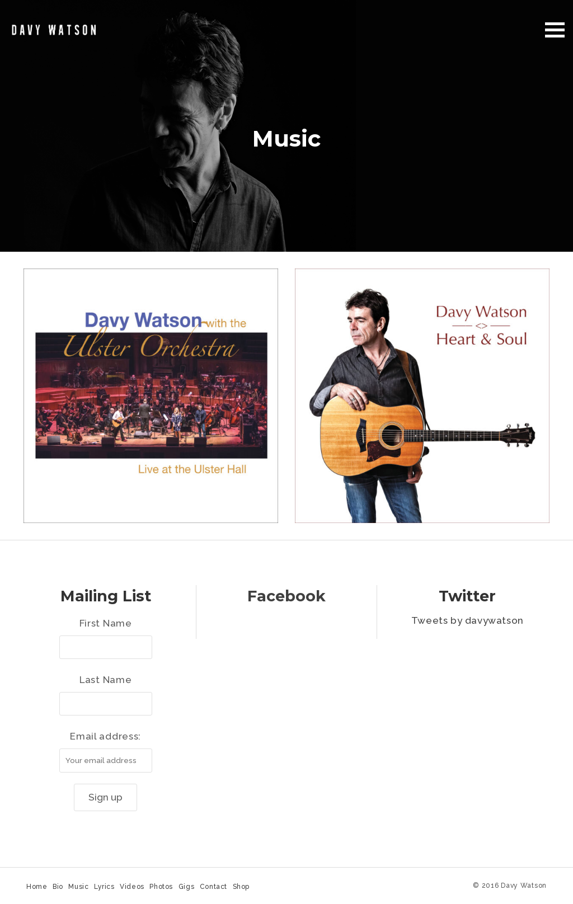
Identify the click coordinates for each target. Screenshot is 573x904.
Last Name (105, 679)
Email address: (105, 736)
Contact (213, 887)
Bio (58, 887)
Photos (161, 887)
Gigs (186, 887)
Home (36, 887)
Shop (241, 887)
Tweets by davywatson (467, 620)
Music (78, 887)
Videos (132, 887)
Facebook (286, 596)
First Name (105, 623)
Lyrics (104, 887)
